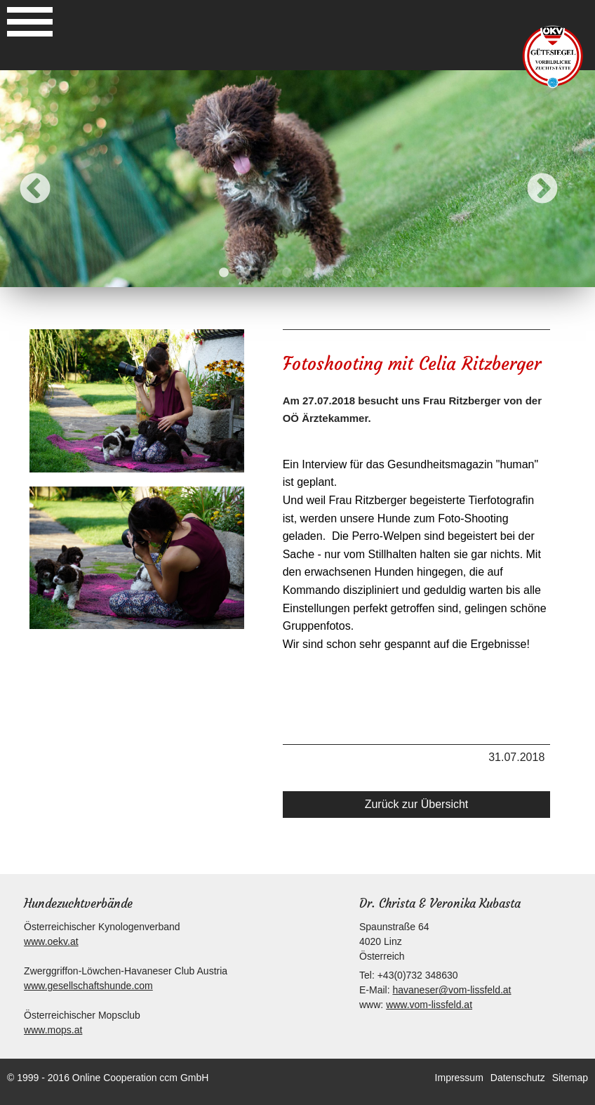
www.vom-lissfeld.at (429, 1004)
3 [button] (266, 273)
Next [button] (542, 189)
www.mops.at (53, 1029)
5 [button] (308, 273)
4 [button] (287, 273)
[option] (297, 178)
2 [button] (245, 273)
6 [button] (329, 273)
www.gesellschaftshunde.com (88, 985)
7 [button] (350, 273)
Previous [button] (35, 189)
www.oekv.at (51, 941)
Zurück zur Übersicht (417, 804)
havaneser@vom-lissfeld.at (451, 989)
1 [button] (224, 273)
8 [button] (371, 273)
